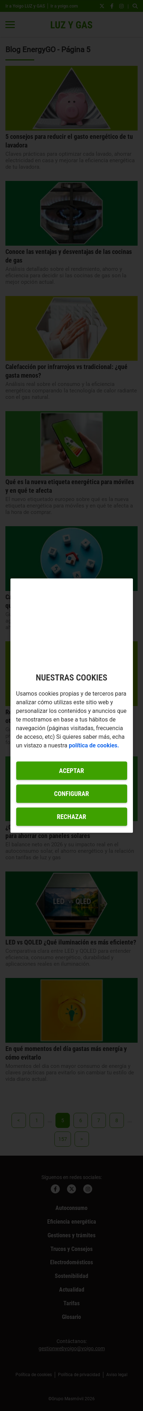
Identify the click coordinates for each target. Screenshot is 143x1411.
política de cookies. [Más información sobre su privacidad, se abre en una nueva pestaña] (94, 745)
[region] (71, 705)
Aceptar (71, 770)
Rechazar (71, 816)
